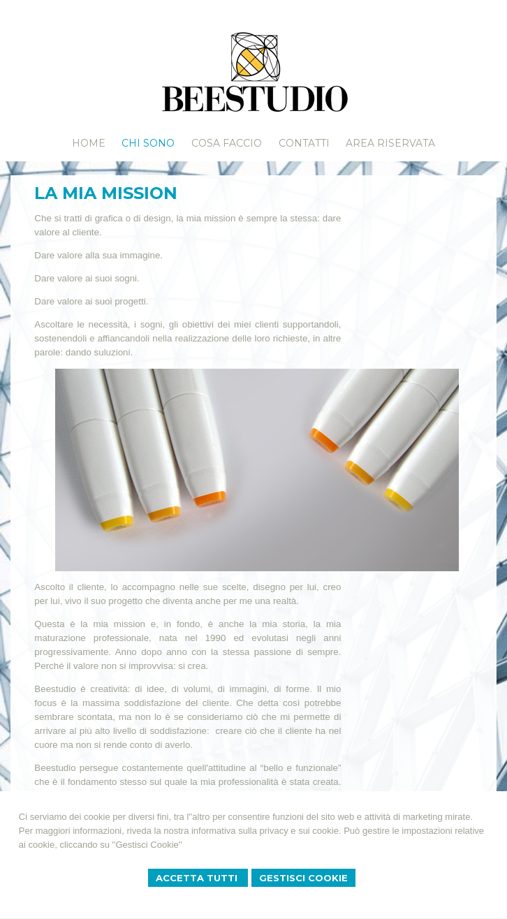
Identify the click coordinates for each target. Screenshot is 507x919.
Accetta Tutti (198, 877)
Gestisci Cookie (303, 877)
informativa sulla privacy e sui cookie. (266, 830)
